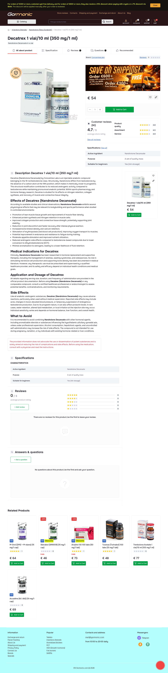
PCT (48, 645)
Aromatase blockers (54, 642)
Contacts (73, 13)
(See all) (104, 148)
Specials (11, 656)
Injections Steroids (19, 30)
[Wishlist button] (150, 97)
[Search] (107, 21)
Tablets (49, 637)
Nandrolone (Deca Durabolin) (40, 30)
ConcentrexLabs (98, 57)
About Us (121, 13)
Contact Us (12, 650)
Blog (129, 13)
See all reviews (93, 139)
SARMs (49, 653)
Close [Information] (155, 5)
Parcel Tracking (14, 640)
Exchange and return (107, 13)
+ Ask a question (20, 460)
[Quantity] (95, 109)
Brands (10, 653)
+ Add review (19, 407)
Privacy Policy (13, 648)
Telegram (145, 638)
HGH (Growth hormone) (56, 648)
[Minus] (90, 109)
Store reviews (62, 13)
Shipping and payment (88, 13)
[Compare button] (156, 97)
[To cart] (134, 215)
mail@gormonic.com (94, 637)
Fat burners (51, 650)
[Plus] (100, 109)
